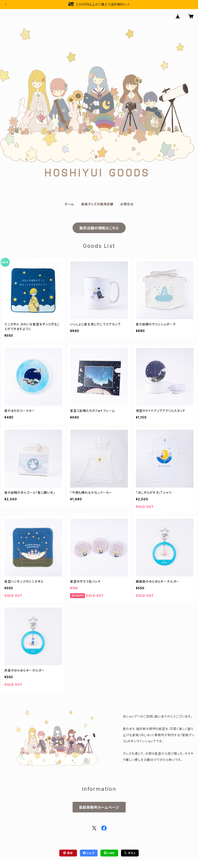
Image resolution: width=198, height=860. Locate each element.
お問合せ (126, 204)
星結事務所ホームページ (99, 807)
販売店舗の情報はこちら (99, 228)
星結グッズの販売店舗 (97, 204)
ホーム (69, 204)
